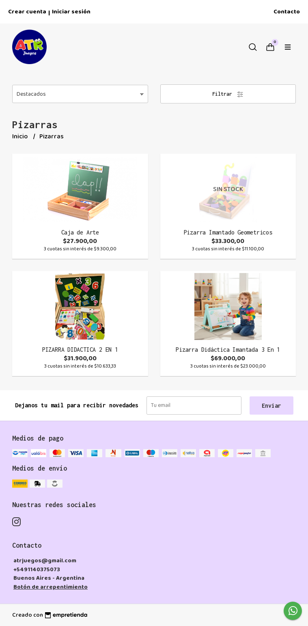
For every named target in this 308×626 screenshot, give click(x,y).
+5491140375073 (36, 569)
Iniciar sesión (71, 12)
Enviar (271, 405)
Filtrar (227, 94)
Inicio (20, 136)
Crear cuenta (27, 12)
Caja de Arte (80, 232)
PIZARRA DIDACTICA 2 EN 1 (80, 349)
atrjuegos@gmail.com (44, 561)
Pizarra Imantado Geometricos (228, 232)
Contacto (287, 12)
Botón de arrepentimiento (50, 587)
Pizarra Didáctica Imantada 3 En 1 (228, 349)
